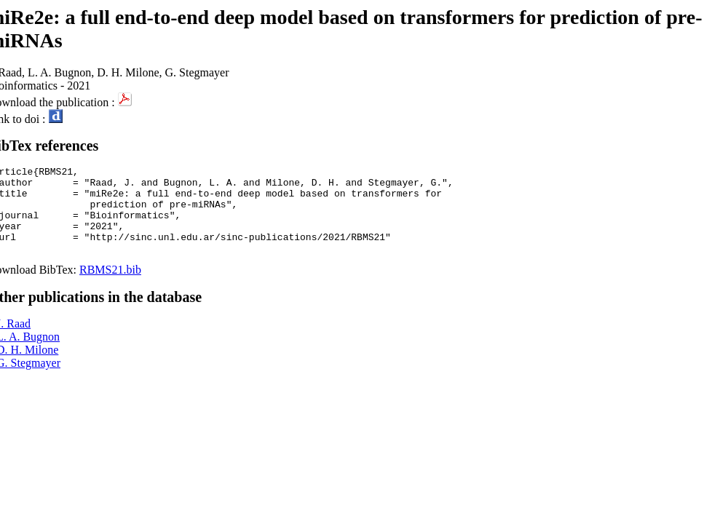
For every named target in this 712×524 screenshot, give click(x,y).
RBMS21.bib (110, 287)
